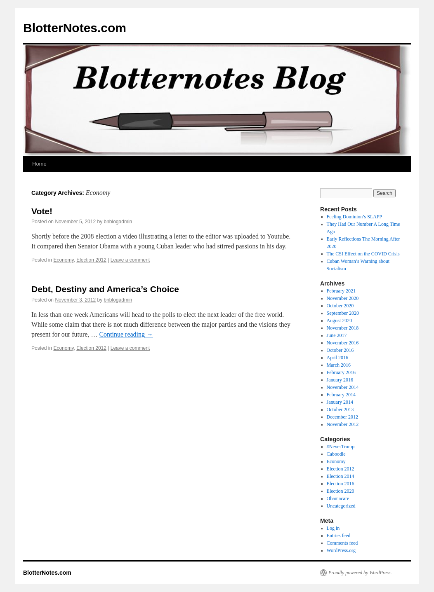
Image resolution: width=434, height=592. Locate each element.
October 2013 (340, 409)
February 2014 (341, 395)
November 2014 (343, 387)
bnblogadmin (118, 222)
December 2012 (342, 417)
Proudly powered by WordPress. (360, 573)
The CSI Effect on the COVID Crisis (363, 254)
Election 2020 (340, 491)
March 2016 (339, 365)
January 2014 (340, 402)
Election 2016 (340, 484)
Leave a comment (130, 260)
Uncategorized (341, 506)
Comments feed (342, 543)
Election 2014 (340, 476)
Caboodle (336, 454)
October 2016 (340, 350)
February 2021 (341, 291)
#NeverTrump (341, 446)
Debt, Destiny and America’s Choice (105, 289)
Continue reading (126, 334)
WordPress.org (341, 550)
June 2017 (337, 335)
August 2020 (339, 320)
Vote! (41, 211)
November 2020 (343, 298)
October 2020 (340, 306)
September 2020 (343, 313)
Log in (333, 528)
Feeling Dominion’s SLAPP (354, 217)
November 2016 (343, 343)
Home (39, 164)
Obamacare (338, 498)
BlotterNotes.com (74, 28)
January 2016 (340, 380)
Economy (63, 260)
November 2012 (343, 424)
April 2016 (337, 357)
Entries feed (339, 535)
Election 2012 (91, 260)
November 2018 (343, 328)
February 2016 (341, 372)
